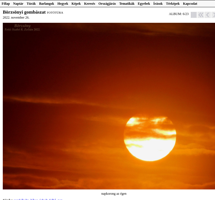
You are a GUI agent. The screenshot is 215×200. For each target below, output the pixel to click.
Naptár (18, 4)
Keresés (89, 4)
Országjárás (107, 4)
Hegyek (63, 4)
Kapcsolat (190, 4)
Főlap (6, 4)
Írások (157, 4)
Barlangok (46, 4)
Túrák (31, 4)
